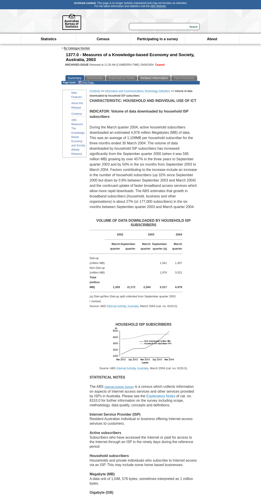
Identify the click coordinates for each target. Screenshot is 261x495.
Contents (76, 113)
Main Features (76, 95)
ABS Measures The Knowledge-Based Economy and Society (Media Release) (78, 137)
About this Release (77, 105)
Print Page (86, 82)
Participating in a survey (157, 39)
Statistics (48, 39)
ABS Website (158, 6)
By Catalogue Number (77, 48)
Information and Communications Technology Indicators (137, 91)
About (212, 39)
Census (103, 39)
